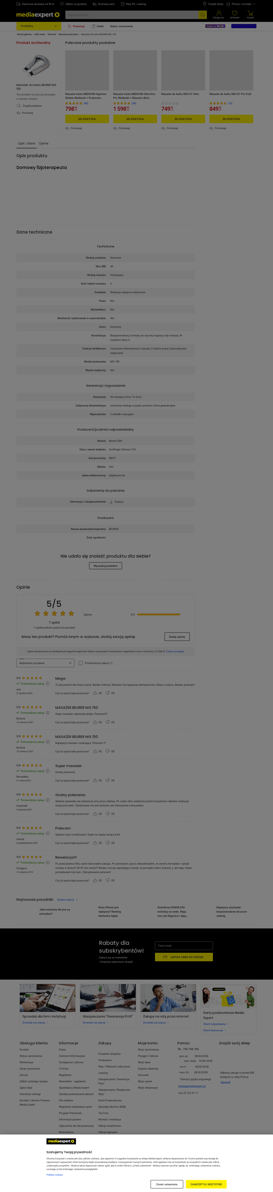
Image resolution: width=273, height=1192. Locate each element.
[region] (136, 1163)
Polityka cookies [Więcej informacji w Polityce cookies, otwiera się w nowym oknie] (54, 1174)
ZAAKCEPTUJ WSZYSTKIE (206, 1184)
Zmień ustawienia (166, 1184)
